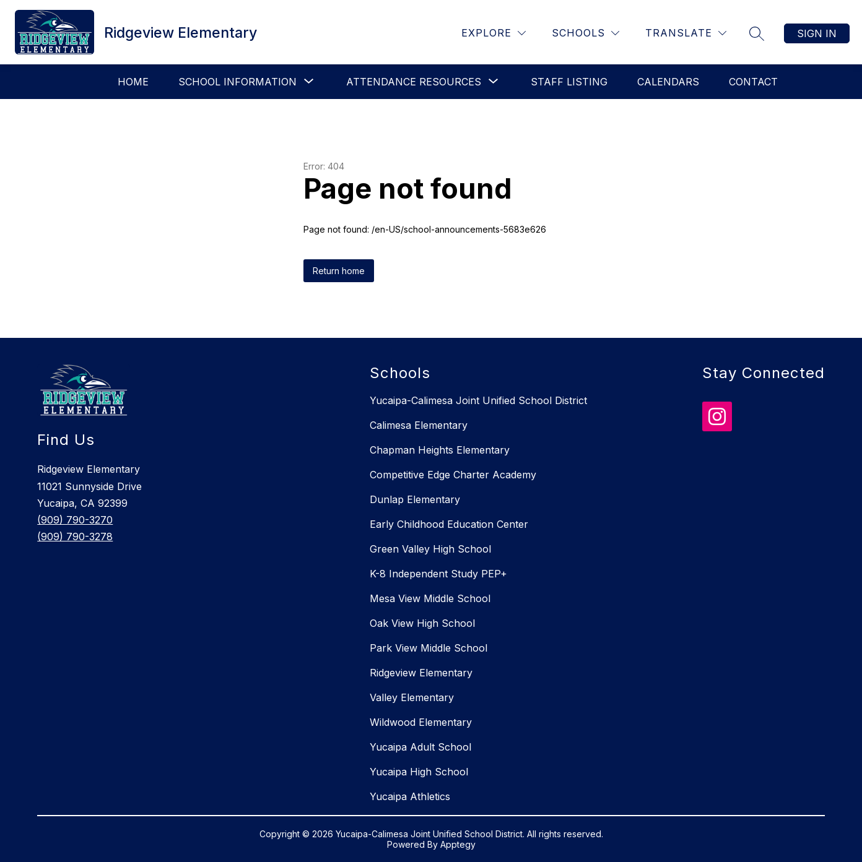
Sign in (817, 33)
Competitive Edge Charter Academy (453, 474)
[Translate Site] (685, 33)
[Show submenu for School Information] (237, 81)
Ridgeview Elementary (421, 672)
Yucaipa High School (419, 771)
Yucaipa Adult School (420, 747)
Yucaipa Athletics (410, 796)
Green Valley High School (430, 549)
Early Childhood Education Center (449, 524)
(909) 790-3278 (75, 536)
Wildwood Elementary (421, 722)
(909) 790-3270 (75, 520)
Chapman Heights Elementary (440, 450)
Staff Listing (569, 81)
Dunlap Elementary (415, 499)
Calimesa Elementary (419, 425)
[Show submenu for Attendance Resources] (413, 81)
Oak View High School (422, 623)
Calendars (668, 81)
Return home (339, 270)
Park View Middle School (428, 648)
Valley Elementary (412, 697)
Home (133, 81)
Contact (753, 81)
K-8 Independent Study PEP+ (438, 573)
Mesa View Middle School (430, 598)
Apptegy (458, 844)
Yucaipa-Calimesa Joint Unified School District (478, 400)
